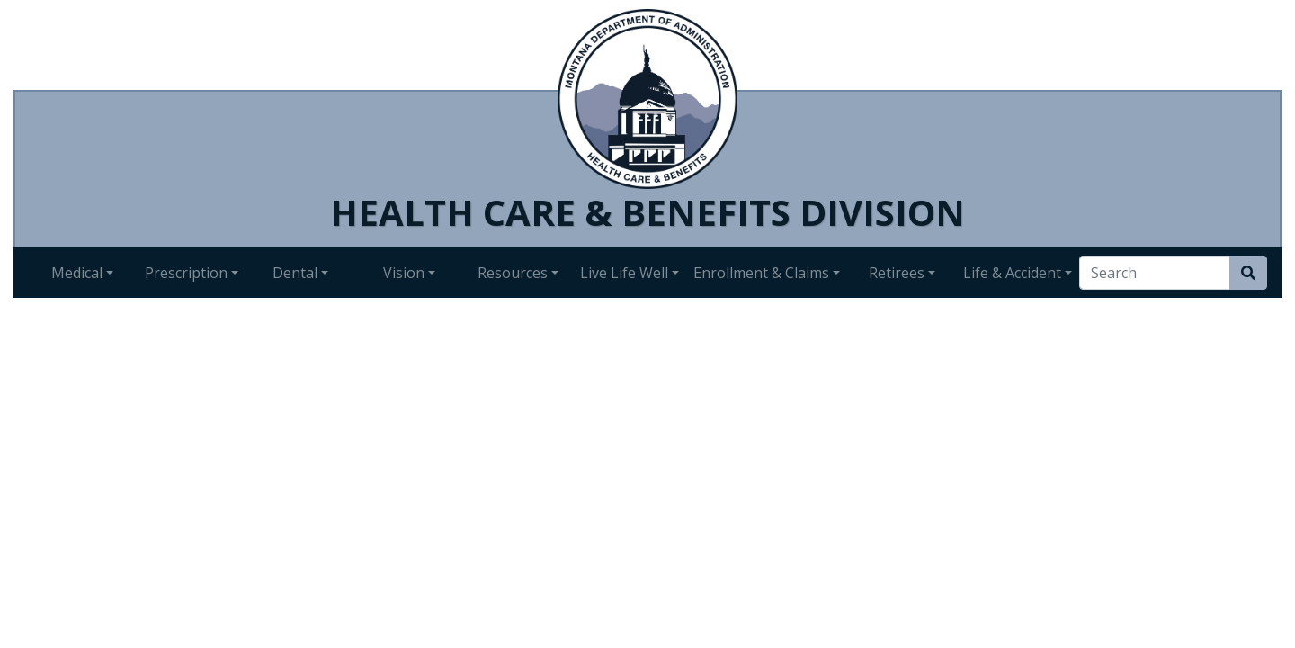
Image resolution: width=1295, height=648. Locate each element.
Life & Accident (1012, 273)
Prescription (186, 273)
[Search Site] (1248, 273)
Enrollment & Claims (761, 273)
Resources (513, 273)
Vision (403, 273)
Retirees (896, 273)
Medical (77, 273)
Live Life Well (624, 273)
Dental (294, 273)
